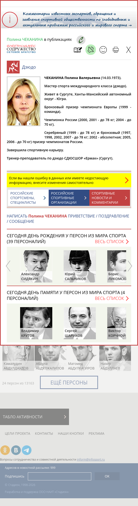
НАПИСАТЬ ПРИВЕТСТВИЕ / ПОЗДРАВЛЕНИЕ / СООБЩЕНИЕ (68, 221)
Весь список (109, 244)
